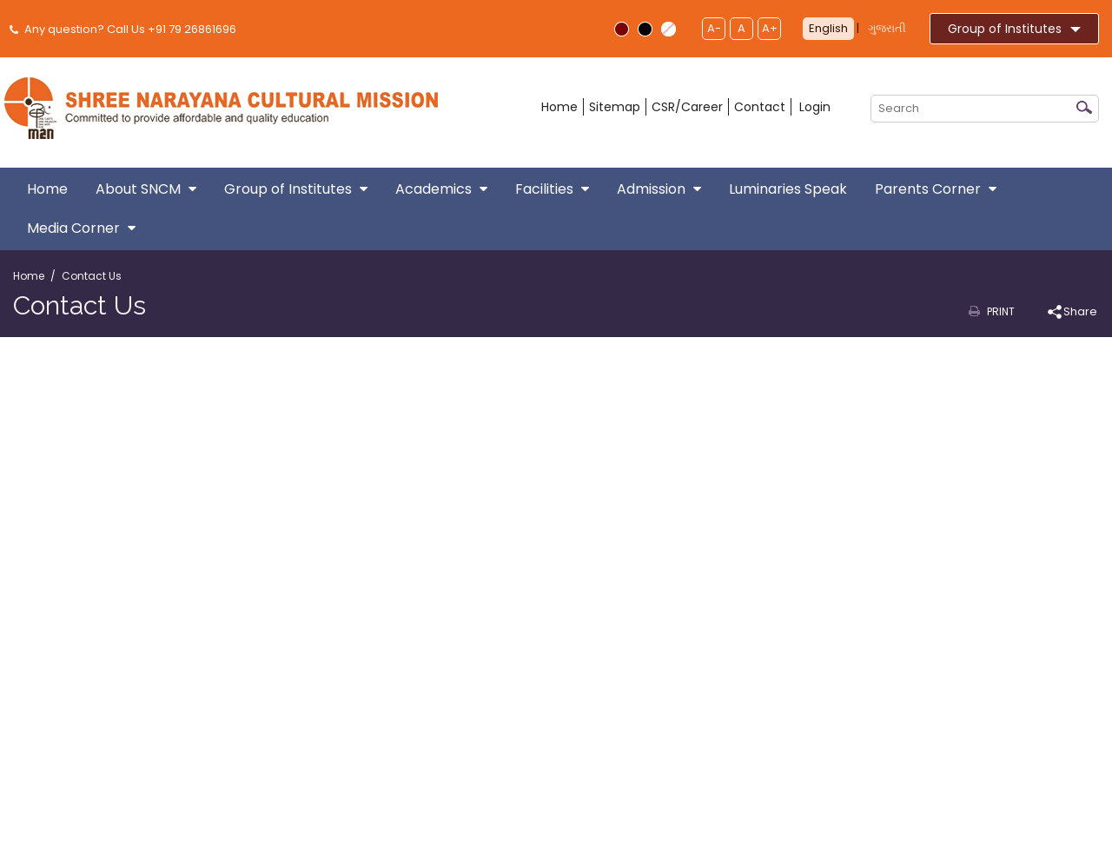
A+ (770, 28)
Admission (659, 189)
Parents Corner (935, 189)
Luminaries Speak (788, 189)
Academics (441, 189)
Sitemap (614, 107)
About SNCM (146, 189)
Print (1001, 311)
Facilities (552, 189)
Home (559, 107)
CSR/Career (687, 107)
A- (714, 28)
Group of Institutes (1014, 28)
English (828, 28)
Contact (759, 107)
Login (815, 107)
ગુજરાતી (887, 28)
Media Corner (81, 228)
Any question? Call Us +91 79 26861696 (124, 29)
